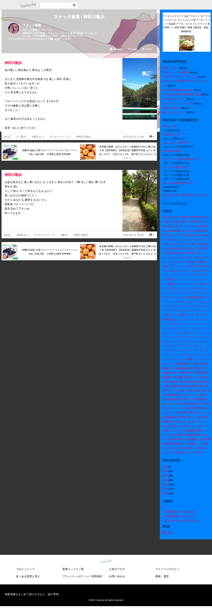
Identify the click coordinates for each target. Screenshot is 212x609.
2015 (166, 475)
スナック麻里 (32, 25)
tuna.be (106, 561)
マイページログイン (167, 569)
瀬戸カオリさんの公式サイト (181, 520)
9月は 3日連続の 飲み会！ (178, 90)
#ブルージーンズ (60, 136)
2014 (166, 480)
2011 (166, 493)
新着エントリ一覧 (73, 569)
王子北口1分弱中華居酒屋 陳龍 (182, 94)
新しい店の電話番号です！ (179, 183)
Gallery (116, 49)
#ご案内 (21, 136)
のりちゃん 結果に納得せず (179, 159)
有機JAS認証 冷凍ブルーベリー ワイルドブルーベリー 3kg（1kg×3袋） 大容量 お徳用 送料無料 (50, 152)
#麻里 (64, 234)
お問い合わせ (117, 576)
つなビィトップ (25, 569)
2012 (166, 488)
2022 (166, 466)
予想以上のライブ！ (175, 99)
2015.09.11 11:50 (133, 136)
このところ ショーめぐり (178, 103)
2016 (166, 471)
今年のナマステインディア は (180, 76)
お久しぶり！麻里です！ (177, 142)
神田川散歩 (13, 63)
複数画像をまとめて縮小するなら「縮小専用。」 (34, 594)
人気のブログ (117, 569)
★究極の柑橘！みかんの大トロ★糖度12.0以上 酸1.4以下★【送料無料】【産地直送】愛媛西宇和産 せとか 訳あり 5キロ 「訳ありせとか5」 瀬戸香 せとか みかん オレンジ (127, 152)
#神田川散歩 (83, 136)
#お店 (7, 136)
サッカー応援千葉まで (176, 167)
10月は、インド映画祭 (176, 72)
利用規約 (97, 576)
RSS (167, 532)
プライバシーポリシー (75, 576)
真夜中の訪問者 (172, 150)
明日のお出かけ (172, 107)
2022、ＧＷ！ (171, 67)
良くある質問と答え (28, 576)
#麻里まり (38, 136)
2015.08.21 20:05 (133, 234)
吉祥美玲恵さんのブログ (179, 516)
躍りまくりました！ (175, 112)
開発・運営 (162, 576)
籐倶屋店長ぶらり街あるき (180, 511)
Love (132, 49)
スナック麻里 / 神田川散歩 (79, 16)
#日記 (7, 234)
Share (147, 49)
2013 (166, 484)
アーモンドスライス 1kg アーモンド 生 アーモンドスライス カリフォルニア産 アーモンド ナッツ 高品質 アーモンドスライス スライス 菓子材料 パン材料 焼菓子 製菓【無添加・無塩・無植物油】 (187, 24)
